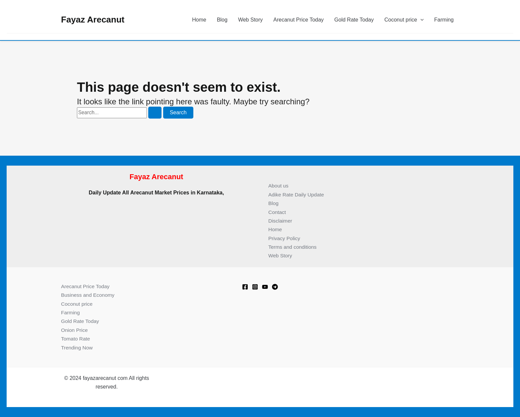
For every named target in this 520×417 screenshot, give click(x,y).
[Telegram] (275, 287)
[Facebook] (245, 287)
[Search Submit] (155, 113)
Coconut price (77, 304)
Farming (444, 20)
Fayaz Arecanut (92, 20)
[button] (420, 20)
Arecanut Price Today (298, 20)
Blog (222, 20)
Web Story (250, 20)
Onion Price (75, 330)
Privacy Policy (284, 238)
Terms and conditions (293, 247)
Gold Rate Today (354, 20)
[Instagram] (255, 287)
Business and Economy (88, 295)
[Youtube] (265, 287)
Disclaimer (280, 221)
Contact (277, 212)
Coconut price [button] (403, 20)
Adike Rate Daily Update (297, 194)
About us (278, 185)
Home (199, 20)
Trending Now (77, 347)
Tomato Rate (76, 338)
